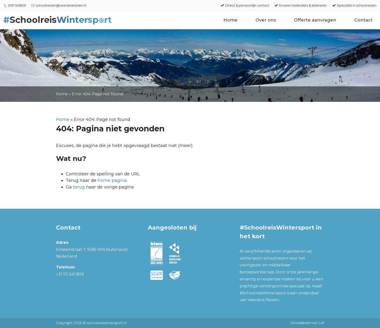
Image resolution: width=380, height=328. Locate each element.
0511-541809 (17, 5)
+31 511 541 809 (70, 274)
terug (79, 187)
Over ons (266, 20)
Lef (321, 323)
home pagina (112, 180)
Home (230, 20)
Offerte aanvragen (315, 20)
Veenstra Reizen (263, 300)
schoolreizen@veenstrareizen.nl (61, 5)
